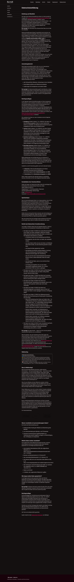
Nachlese (38, 2)
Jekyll (22, 579)
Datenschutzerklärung (30, 8)
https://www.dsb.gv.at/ (27, 376)
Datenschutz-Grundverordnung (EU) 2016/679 (41, 18)
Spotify (16, 577)
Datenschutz (63, 2)
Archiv (43, 2)
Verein (48, 2)
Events (32, 2)
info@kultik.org (28, 217)
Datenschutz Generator (38, 567)
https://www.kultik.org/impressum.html (37, 219)
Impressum (55, 2)
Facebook (10, 577)
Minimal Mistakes (27, 579)
